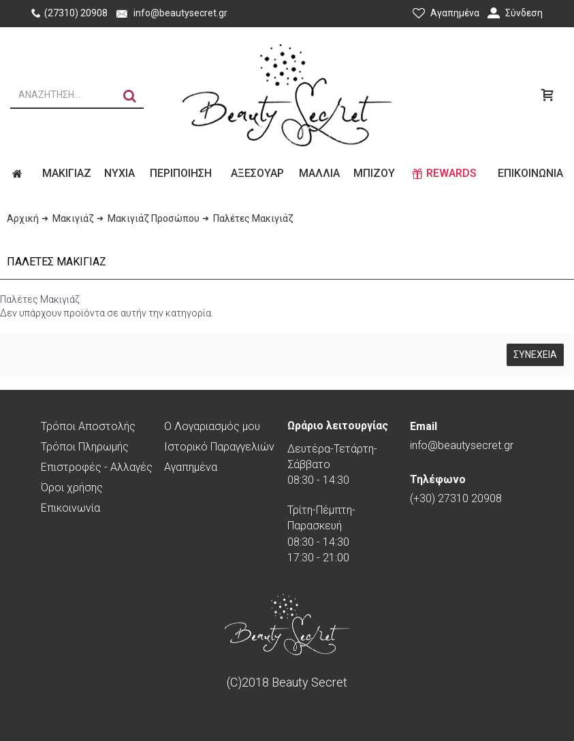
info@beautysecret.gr (461, 436)
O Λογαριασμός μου (212, 426)
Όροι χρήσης (72, 487)
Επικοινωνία (70, 507)
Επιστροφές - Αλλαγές (97, 467)
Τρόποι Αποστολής (88, 426)
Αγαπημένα (190, 467)
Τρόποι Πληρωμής (85, 446)
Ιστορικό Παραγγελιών (219, 446)
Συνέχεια (535, 354)
